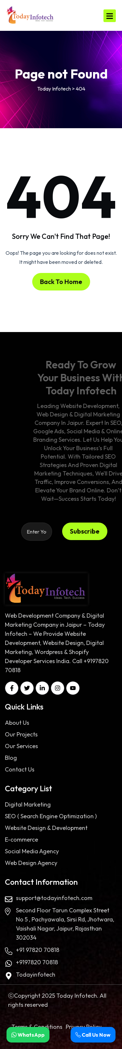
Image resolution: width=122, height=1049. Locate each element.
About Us (17, 722)
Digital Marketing (28, 804)
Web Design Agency (31, 863)
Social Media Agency (32, 851)
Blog (11, 757)
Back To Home (61, 282)
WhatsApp (28, 1034)
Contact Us (19, 769)
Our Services (21, 746)
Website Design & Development (46, 828)
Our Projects (21, 734)
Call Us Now (93, 1034)
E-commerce (21, 839)
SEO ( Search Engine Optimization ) (51, 816)
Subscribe (85, 531)
